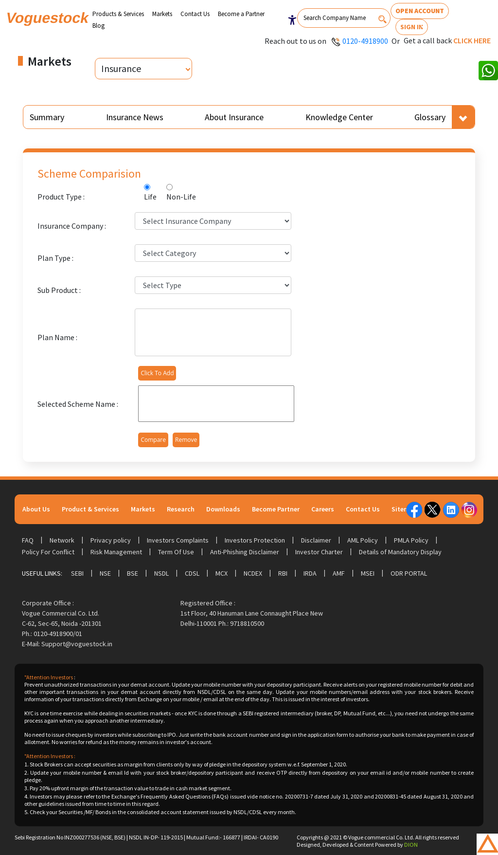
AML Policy (362, 540)
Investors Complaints (178, 540)
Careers (322, 509)
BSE (132, 573)
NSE (105, 573)
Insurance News (134, 117)
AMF (339, 573)
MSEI (367, 573)
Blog (98, 25)
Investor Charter (319, 551)
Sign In (411, 26)
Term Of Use (176, 551)
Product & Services (90, 509)
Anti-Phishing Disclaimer (244, 551)
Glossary (429, 117)
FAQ (28, 540)
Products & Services (118, 14)
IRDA (310, 573)
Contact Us (195, 14)
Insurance (121, 68)
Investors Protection (255, 540)
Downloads (223, 509)
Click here (472, 40)
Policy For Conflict (48, 551)
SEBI (77, 573)
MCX (221, 573)
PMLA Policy (411, 540)
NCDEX (253, 573)
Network (62, 540)
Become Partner (276, 509)
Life (150, 196)
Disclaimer (316, 540)
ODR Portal (409, 573)
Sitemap (404, 509)
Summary (47, 117)
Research (181, 509)
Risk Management (116, 551)
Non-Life (181, 196)
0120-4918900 (365, 41)
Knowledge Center (339, 117)
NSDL (161, 573)
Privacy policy (110, 540)
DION (411, 844)
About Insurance (234, 117)
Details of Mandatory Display (400, 551)
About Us (36, 509)
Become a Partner (241, 14)
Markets (162, 14)
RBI (282, 573)
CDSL (192, 573)
